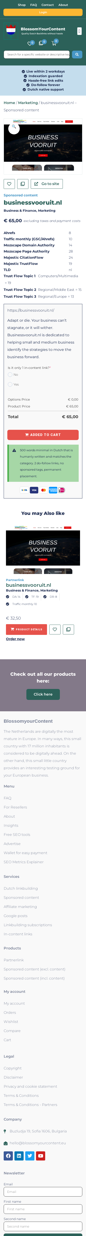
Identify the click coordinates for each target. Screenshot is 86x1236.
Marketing (28, 103)
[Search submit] (77, 54)
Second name (15, 1219)
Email (8, 1184)
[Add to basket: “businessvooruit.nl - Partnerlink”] (26, 629)
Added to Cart (45, 435)
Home (9, 103)
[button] (79, 31)
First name (12, 1201)
